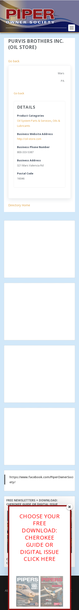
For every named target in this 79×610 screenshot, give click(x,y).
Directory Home (19, 205)
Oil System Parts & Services (34, 121)
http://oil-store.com (29, 139)
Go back (13, 61)
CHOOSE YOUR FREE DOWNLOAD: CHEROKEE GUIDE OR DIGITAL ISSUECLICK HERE (39, 539)
